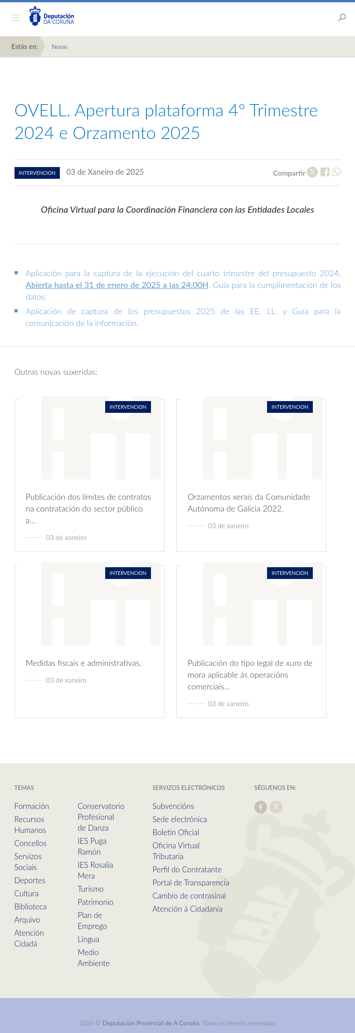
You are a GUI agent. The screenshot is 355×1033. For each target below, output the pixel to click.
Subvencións (173, 806)
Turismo (90, 889)
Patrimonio (95, 902)
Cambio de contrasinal (189, 895)
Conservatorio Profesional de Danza (101, 816)
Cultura (27, 893)
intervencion (37, 173)
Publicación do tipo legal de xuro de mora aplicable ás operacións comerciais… (250, 674)
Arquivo (27, 919)
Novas (60, 46)
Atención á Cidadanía (187, 908)
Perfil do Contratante (187, 869)
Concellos (31, 843)
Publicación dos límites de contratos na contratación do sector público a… (88, 508)
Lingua (88, 939)
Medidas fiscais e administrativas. (83, 663)
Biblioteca (31, 906)
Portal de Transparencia (190, 882)
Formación (32, 806)
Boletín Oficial (175, 832)
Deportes (30, 880)
